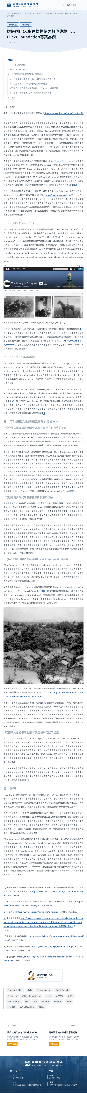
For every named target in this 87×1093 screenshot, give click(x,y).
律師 (27, 1001)
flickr (29, 990)
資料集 (42, 1007)
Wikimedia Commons (31, 995)
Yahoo (48, 995)
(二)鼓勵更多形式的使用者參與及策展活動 (28, 83)
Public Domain (62, 990)
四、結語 (11, 98)
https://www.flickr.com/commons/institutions (37, 911)
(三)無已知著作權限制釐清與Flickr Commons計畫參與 (34, 88)
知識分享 (26, 24)
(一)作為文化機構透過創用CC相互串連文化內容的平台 (33, 79)
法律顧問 (11, 1007)
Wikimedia (12, 995)
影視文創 (13, 24)
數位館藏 (58, 1001)
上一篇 (14, 1025)
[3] (80, 328)
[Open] (79, 5)
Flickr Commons (44, 990)
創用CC (71, 995)
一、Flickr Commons (16, 64)
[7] (43, 591)
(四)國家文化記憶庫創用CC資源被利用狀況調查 (31, 92)
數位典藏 (45, 1001)
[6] (73, 491)
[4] (12, 401)
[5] (44, 413)
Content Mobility (15, 990)
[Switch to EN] (74, 5)
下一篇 (73, 1025)
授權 (35, 1001)
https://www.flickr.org (55, 194)
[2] (75, 184)
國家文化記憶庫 (14, 1001)
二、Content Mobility (17, 69)
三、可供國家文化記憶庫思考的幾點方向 (25, 73)
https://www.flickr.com (60, 161)
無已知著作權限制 (27, 1007)
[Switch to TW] (68, 5)
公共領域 (59, 995)
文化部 (69, 1001)
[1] (5, 146)
